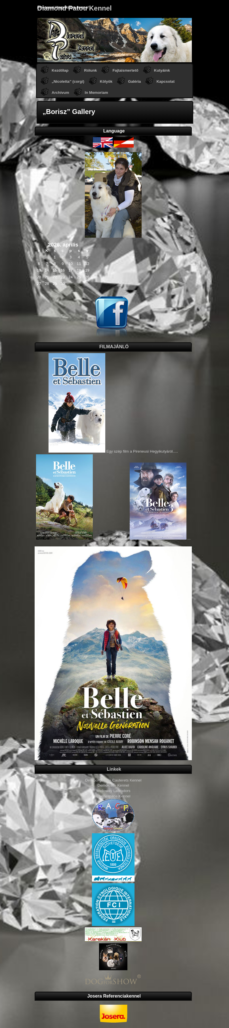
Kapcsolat (165, 81)
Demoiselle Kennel (113, 785)
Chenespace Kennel (113, 796)
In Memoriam (96, 92)
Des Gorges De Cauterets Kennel (113, 780)
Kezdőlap (60, 70)
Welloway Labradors (113, 791)
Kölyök (106, 81)
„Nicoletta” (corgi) (68, 81)
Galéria (134, 81)
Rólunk (90, 70)
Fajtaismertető (125, 70)
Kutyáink (162, 70)
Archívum (60, 92)
